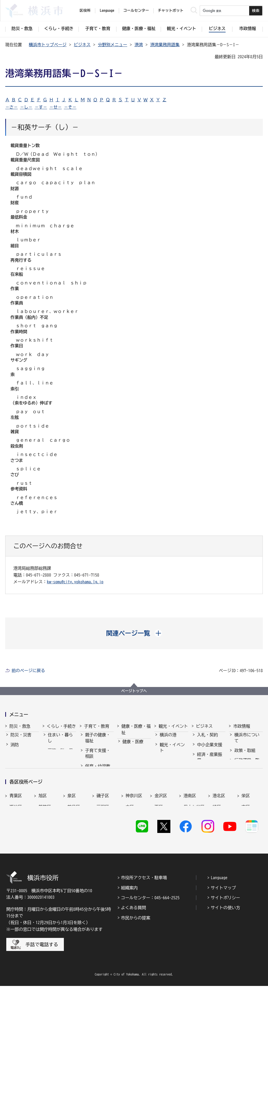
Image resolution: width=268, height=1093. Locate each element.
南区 (246, 904)
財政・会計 (244, 796)
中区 (130, 904)
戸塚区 (103, 904)
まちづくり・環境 (60, 789)
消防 (14, 749)
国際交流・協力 (209, 803)
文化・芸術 (170, 765)
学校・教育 (95, 802)
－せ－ (55, 107)
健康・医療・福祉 (136, 729)
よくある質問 (133, 1015)
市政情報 (241, 726)
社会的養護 (95, 837)
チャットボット (170, 10)
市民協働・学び (60, 774)
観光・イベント (173, 726)
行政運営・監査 (246, 768)
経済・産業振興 (209, 762)
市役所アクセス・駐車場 (144, 984)
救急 (14, 759)
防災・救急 (19, 726)
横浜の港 (168, 739)
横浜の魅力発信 (172, 787)
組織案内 (129, 994)
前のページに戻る (28, 670)
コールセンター (136, 10)
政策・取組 (244, 755)
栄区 (246, 892)
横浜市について (246, 742)
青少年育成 (95, 812)
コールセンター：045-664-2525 (150, 1004)
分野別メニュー (112, 45)
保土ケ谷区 (193, 904)
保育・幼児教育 (97, 774)
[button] (134, 633)
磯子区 (103, 892)
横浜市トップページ (47, 45)
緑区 (217, 904)
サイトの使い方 (225, 1015)
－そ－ (70, 107)
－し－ (26, 107)
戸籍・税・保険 (60, 758)
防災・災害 (20, 739)
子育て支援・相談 (97, 758)
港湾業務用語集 (165, 45)
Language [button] (107, 10)
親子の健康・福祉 (97, 742)
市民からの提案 (135, 1025)
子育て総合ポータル (97, 850)
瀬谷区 (15, 904)
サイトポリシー (225, 1004)
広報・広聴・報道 (246, 809)
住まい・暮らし (60, 742)
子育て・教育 (96, 726)
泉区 (72, 892)
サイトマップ (223, 994)
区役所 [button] (85, 10)
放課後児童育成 (97, 789)
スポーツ (168, 775)
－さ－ (11, 107)
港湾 (139, 45)
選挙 (238, 821)
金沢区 (160, 892)
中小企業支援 (209, 749)
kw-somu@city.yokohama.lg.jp (75, 582)
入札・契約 (207, 739)
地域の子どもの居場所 (97, 824)
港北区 (219, 892)
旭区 (42, 892)
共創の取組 (207, 790)
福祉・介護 (132, 756)
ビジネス (82, 45)
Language (219, 984)
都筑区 (44, 904)
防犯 (14, 769)
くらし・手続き (61, 726)
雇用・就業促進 (209, 778)
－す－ (41, 107)
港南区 (189, 892)
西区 (158, 904)
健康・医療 (132, 746)
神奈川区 (134, 892)
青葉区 (15, 892)
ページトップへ (134, 691)
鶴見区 (74, 904)
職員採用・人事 (246, 783)
